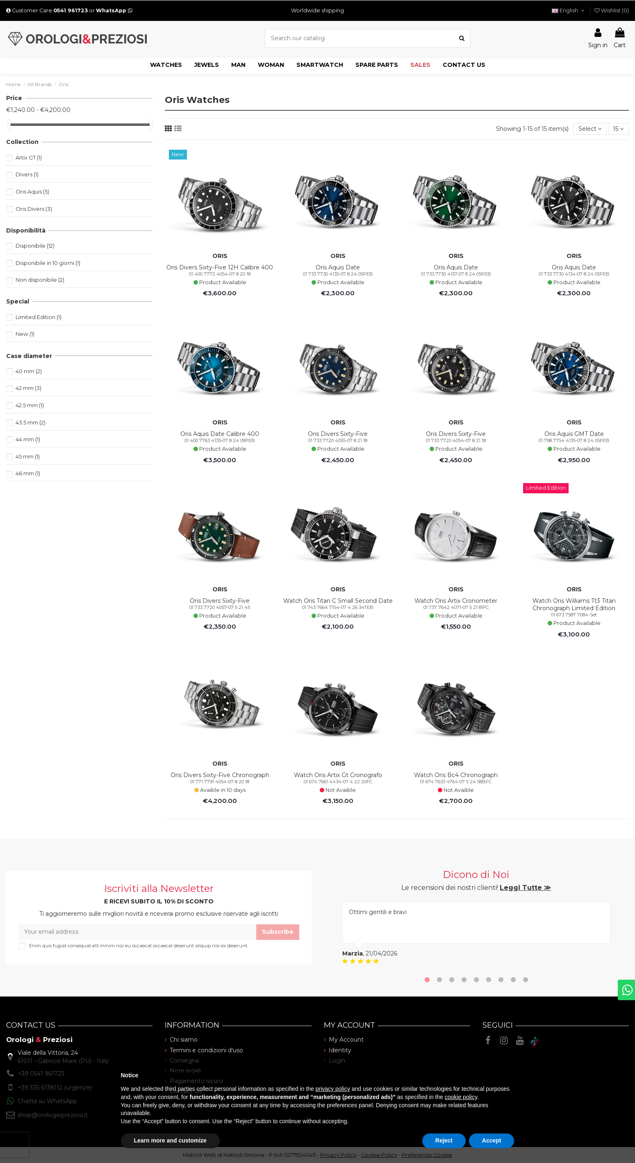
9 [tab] (525, 980)
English (569, 10)
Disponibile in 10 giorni (48, 263)
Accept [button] (491, 1140)
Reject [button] (444, 1140)
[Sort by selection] (589, 129)
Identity (340, 1050)
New (25, 334)
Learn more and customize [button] (170, 1140)
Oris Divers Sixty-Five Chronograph (220, 775)
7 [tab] (501, 980)
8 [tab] (513, 980)
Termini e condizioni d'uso (206, 1050)
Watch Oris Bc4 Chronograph (456, 775)
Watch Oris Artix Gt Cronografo (338, 775)
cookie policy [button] (461, 1097)
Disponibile (35, 245)
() (611, 10)
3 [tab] (452, 980)
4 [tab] (464, 980)
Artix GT (29, 157)
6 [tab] (489, 980)
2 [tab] (439, 980)
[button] (166, 65)
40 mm (29, 371)
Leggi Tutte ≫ (525, 888)
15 (618, 128)
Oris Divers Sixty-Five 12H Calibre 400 (219, 267)
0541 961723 (70, 10)
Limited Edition (38, 317)
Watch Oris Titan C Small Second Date (338, 600)
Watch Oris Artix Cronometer (455, 600)
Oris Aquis (32, 191)
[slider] (9, 124)
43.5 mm (31, 422)
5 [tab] (476, 980)
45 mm (28, 456)
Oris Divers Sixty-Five (338, 434)
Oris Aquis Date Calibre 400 (219, 434)
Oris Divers (34, 208)
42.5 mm (30, 405)
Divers (27, 174)
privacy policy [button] (333, 1088)
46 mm (28, 473)
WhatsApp (114, 10)
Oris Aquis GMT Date (574, 434)
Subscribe (278, 931)
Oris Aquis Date (338, 267)
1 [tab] (427, 980)
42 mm (28, 388)
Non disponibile (40, 279)
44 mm (28, 439)
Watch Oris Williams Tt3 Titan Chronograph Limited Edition (574, 604)
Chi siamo (184, 1040)
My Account (346, 1040)
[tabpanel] (476, 934)
